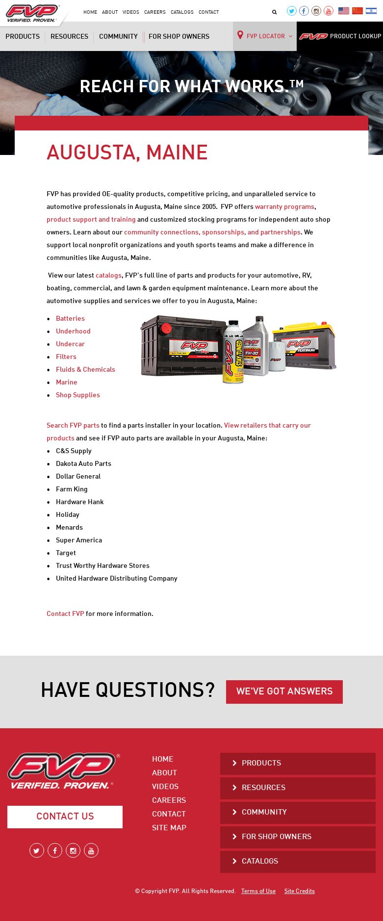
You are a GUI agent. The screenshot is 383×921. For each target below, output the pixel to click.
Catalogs (182, 12)
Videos (131, 12)
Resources (69, 36)
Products (22, 36)
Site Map (169, 828)
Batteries (70, 318)
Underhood (73, 331)
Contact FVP (65, 614)
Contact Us (65, 817)
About (110, 12)
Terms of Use (258, 892)
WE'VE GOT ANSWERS (284, 692)
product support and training (91, 219)
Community (118, 36)
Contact (209, 12)
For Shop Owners (179, 36)
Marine (66, 382)
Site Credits (299, 892)
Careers (155, 12)
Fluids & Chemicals (85, 369)
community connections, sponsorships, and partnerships (212, 232)
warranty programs (284, 207)
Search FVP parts (73, 425)
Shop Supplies (78, 395)
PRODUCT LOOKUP (340, 36)
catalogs (109, 275)
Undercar (70, 344)
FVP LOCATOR (265, 35)
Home (90, 12)
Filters (66, 357)
